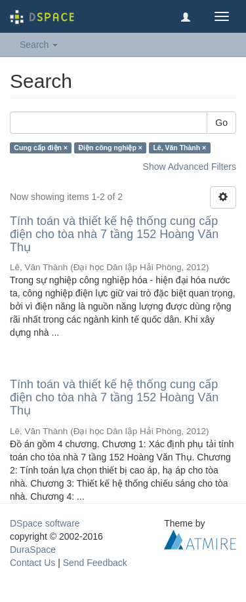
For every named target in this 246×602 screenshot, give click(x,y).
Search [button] (39, 44)
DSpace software (45, 523)
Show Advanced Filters (189, 166)
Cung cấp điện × (41, 147)
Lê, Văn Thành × (179, 147)
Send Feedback (95, 562)
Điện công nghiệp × (110, 147)
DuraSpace (33, 549)
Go (221, 122)
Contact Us (32, 562)
